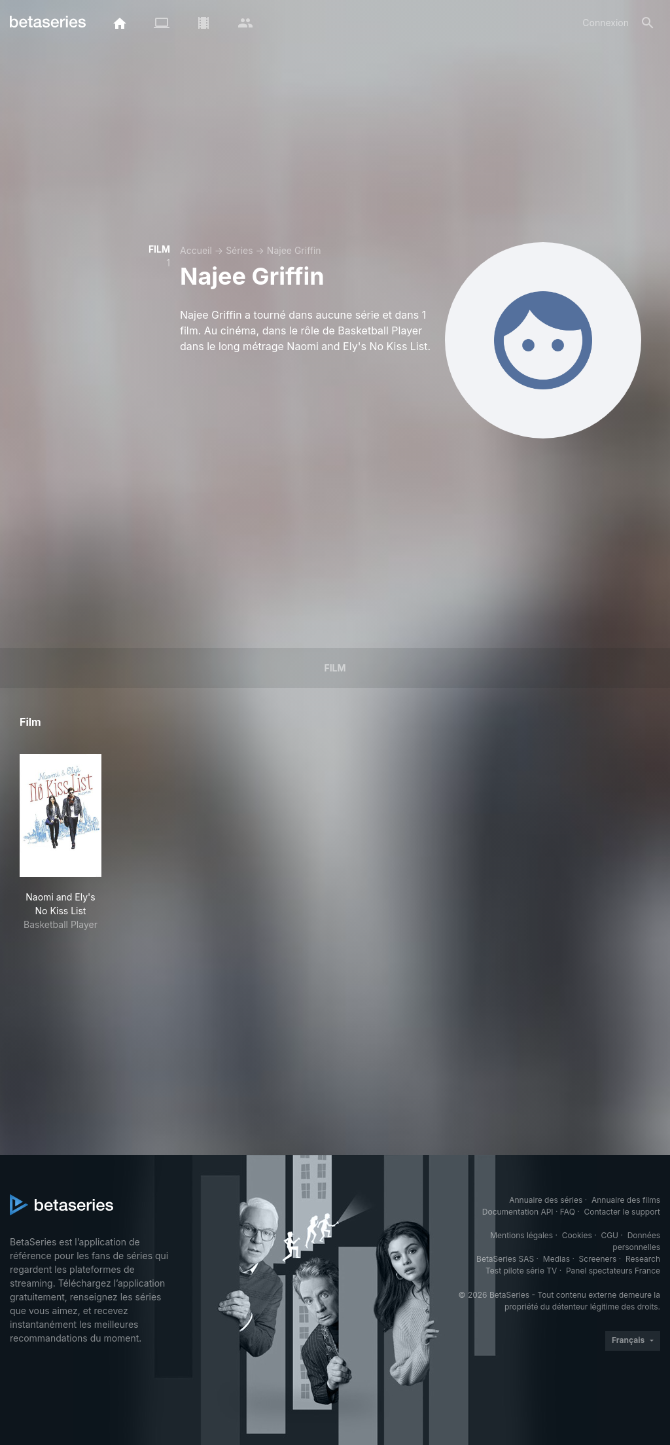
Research (643, 1259)
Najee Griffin (294, 250)
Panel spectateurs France (613, 1271)
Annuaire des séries (545, 1200)
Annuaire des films (625, 1200)
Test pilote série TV (521, 1271)
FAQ (567, 1212)
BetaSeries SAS (505, 1259)
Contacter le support (622, 1212)
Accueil (196, 250)
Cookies (577, 1235)
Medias (556, 1259)
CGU (609, 1235)
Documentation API (518, 1212)
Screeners (598, 1259)
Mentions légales (521, 1235)
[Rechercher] (647, 23)
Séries (239, 250)
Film (334, 667)
